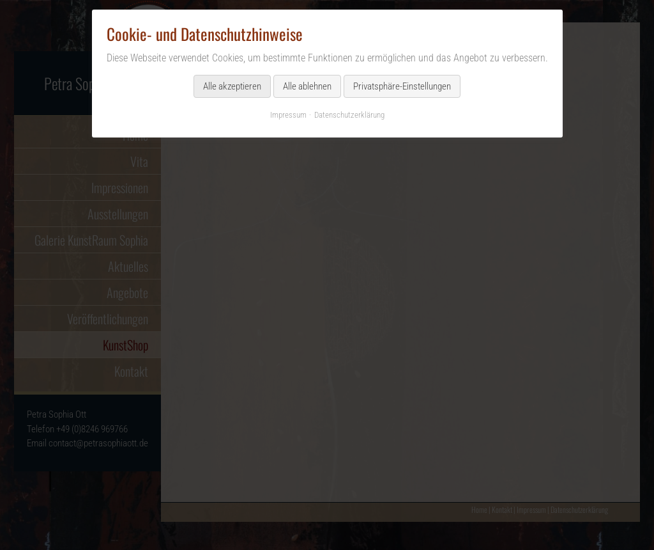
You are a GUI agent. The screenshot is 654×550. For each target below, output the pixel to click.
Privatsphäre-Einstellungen (402, 86)
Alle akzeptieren (232, 86)
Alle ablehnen (307, 86)
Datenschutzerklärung (349, 115)
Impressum (288, 115)
